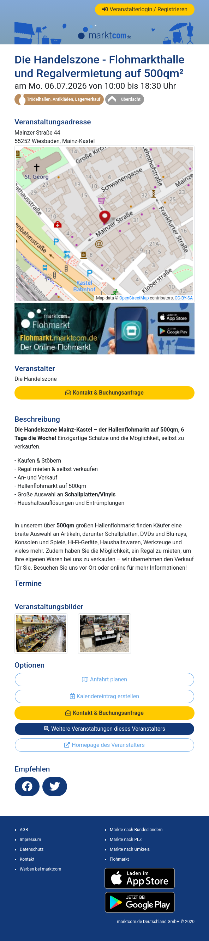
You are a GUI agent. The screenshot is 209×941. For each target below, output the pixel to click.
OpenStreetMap (134, 298)
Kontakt (27, 859)
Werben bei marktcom (40, 869)
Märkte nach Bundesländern (136, 829)
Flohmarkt (119, 859)
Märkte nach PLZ (126, 839)
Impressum (30, 839)
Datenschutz (31, 849)
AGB (24, 829)
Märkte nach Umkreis (130, 849)
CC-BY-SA (184, 298)
